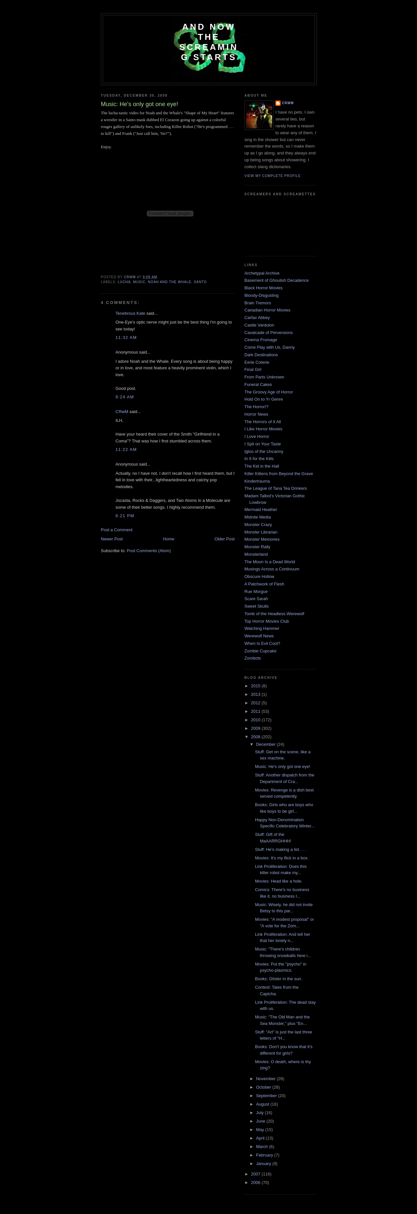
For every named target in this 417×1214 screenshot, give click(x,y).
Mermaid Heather (260, 509)
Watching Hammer (261, 628)
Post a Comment (116, 529)
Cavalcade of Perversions (268, 332)
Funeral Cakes (258, 384)
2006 (256, 1182)
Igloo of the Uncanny (263, 451)
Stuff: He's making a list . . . (280, 849)
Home (169, 538)
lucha (124, 282)
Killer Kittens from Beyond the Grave (278, 473)
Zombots (252, 658)
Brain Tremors (257, 302)
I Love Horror (256, 436)
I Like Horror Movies (263, 428)
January (264, 1163)
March (262, 1146)
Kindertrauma (257, 481)
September (267, 1095)
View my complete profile (272, 176)
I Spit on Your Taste (262, 443)
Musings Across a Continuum (271, 569)
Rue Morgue (256, 591)
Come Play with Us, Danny (269, 347)
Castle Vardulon (259, 325)
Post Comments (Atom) (149, 550)
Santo (200, 282)
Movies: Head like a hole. (278, 881)
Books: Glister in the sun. (278, 978)
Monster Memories (262, 539)
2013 (256, 694)
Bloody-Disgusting (261, 295)
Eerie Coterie (256, 362)
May (260, 1129)
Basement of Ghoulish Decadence (276, 280)
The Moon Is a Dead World (269, 561)
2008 (256, 736)
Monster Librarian (260, 532)
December (266, 744)
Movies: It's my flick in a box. (281, 857)
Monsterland (256, 554)
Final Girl (252, 369)
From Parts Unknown (264, 377)
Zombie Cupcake (260, 650)
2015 (256, 685)
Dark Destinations (261, 354)
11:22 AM (126, 449)
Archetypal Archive (262, 273)
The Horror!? (256, 406)
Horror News (256, 414)
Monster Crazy (258, 524)
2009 (256, 728)
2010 (256, 719)
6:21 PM (125, 515)
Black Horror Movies (263, 287)
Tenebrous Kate (130, 313)
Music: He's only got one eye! (282, 766)
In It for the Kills (259, 458)
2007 (256, 1174)
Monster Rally (257, 546)
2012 (256, 702)
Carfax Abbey (257, 317)
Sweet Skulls (256, 606)
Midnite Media (257, 517)
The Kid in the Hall (261, 466)
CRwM (122, 411)
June (261, 1121)
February (265, 1155)
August (263, 1104)
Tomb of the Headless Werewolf (274, 613)
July (260, 1112)
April (261, 1138)
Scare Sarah (256, 598)
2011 (256, 711)
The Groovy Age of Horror (268, 392)
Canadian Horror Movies (267, 310)
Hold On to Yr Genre (263, 399)
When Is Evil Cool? (262, 643)
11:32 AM (126, 337)
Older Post (225, 538)
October (264, 1087)
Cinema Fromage (260, 339)
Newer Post (112, 538)
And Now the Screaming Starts (208, 42)
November (266, 1078)
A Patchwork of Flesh (264, 584)
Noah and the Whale (169, 282)
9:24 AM (125, 396)
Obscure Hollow (259, 576)
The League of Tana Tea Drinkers (275, 488)
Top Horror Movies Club (266, 621)
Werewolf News (259, 635)
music (139, 282)
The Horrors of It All (262, 421)
